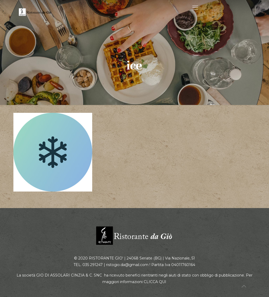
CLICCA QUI (155, 281)
